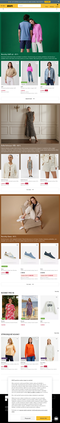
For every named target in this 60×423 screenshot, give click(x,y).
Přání (46, 5)
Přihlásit (52, 5)
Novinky (57, 291)
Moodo (3, 321)
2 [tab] (31, 11)
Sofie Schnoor (4, 179)
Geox (2, 269)
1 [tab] (29, 11)
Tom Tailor (42, 362)
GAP (2, 86)
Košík (57, 5)
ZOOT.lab (3, 362)
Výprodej (56, 333)
